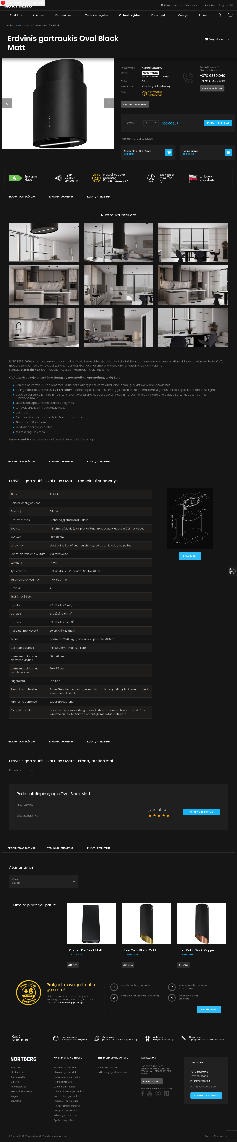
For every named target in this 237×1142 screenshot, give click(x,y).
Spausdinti (190, 556)
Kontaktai (16, 1102)
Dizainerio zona (64, 16)
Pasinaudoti (209, 1011)
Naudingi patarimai (135, 104)
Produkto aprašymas (22, 196)
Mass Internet (221, 1136)
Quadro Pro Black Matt (86, 952)
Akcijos (203, 16)
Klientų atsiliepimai (99, 196)
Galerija (182, 16)
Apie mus (38, 16)
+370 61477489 (213, 81)
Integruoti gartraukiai (66, 1111)
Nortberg (10, 25)
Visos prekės (24, 25)
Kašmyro (166, 76)
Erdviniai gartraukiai (65, 1069)
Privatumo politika (107, 1069)
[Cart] (230, 16)
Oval (43, 882)
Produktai (15, 16)
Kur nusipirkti (159, 16)
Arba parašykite (212, 88)
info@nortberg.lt (200, 1082)
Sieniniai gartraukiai (65, 1073)
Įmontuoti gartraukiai (66, 1102)
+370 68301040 (213, 75)
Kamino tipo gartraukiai (67, 1097)
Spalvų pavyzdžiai (64, 1120)
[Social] (142, 1095)
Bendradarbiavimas (22, 1092)
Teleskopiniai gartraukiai (68, 1106)
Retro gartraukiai (63, 1083)
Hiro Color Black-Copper (198, 952)
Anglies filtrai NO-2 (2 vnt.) (137, 151)
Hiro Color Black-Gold (140, 952)
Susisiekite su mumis (206, 1097)
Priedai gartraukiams (66, 1116)
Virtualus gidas (129, 16)
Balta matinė (150, 76)
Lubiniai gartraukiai (65, 1087)
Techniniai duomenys (60, 196)
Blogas (14, 1097)
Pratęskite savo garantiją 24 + (115, 178)
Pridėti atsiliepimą (201, 813)
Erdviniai (37, 25)
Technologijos (19, 1087)
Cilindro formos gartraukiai (69, 1092)
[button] (7, 103)
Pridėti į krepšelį (218, 123)
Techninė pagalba (96, 16)
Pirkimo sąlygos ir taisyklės (112, 1073)
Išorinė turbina (190, 151)
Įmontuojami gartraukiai (68, 1078)
